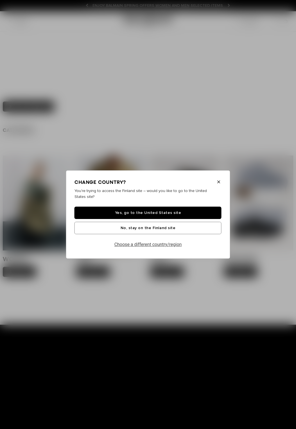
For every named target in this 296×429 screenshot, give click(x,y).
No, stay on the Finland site (148, 228)
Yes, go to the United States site (148, 213)
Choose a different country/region (148, 244)
